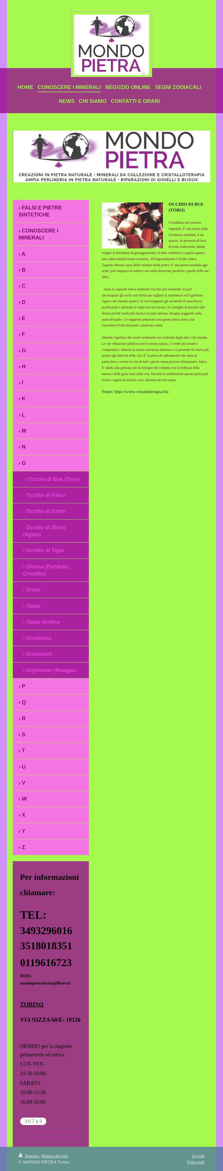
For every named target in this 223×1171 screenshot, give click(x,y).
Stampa (29, 1155)
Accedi (198, 1155)
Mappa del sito (55, 1155)
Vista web (195, 1161)
